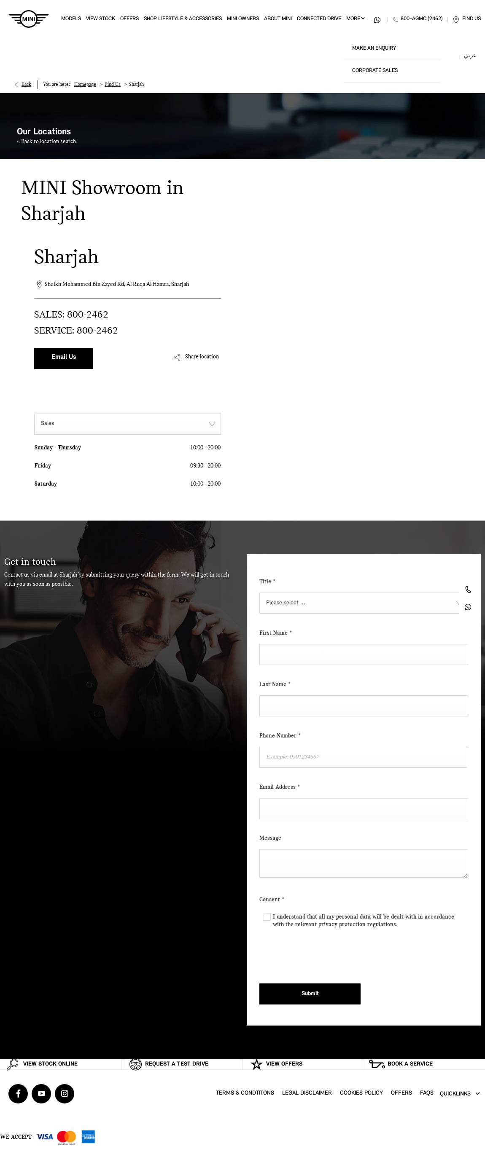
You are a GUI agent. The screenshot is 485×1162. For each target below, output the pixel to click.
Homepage (85, 84)
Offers (401, 1093)
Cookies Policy (361, 1093)
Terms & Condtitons (245, 1093)
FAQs (427, 1093)
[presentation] (323, 954)
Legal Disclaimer (307, 1093)
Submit (310, 994)
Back (26, 84)
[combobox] (127, 424)
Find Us (113, 84)
